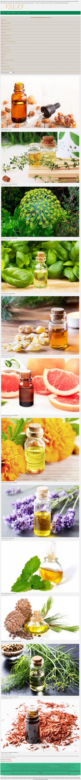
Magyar (49, 773)
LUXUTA (35, 769)
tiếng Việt (22, 775)
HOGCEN (13, 769)
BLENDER (61, 769)
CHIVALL (70, 767)
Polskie (8, 775)
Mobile (12, 773)
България (44, 775)
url (13, 767)
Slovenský (32, 775)
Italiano (32, 773)
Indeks (3, 12)
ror (16, 767)
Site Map (11, 767)
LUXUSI (31, 769)
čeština (48, 775)
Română (17, 775)
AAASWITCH (45, 767)
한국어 (56, 775)
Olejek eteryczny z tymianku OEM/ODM (9, 184)
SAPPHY (61, 767)
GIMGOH (74, 767)
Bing (23, 767)
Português (20, 773)
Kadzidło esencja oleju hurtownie (7, 355)
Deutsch (28, 773)
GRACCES (46, 769)
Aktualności (13, 12)
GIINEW (50, 769)
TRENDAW (21, 769)
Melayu (36, 775)
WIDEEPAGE (26, 767)
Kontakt (27, 12)
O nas (23, 12)
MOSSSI (17, 769)
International (74, 775)
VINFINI (41, 767)
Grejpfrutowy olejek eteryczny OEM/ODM (9, 415)
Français (24, 773)
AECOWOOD (27, 769)
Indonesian (13, 775)
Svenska (66, 773)
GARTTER (65, 767)
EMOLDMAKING (55, 767)
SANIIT (37, 767)
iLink (8, 767)
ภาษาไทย (60, 775)
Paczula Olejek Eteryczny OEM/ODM (8, 593)
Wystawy (19, 12)
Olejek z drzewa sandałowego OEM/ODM (9, 752)
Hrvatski (40, 775)
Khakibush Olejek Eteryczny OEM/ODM (9, 482)
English (70, 775)
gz (15, 767)
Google (20, 767)
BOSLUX (50, 767)
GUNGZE (42, 769)
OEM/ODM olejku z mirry (6, 129)
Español (15, 773)
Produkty (8, 12)
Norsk (62, 773)
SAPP (38, 769)
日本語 (41, 773)
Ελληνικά (52, 775)
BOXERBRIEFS (66, 769)
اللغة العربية (45, 773)
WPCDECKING (55, 769)
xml (18, 767)
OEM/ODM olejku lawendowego (7, 538)
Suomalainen (58, 773)
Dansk (53, 773)
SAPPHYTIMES (33, 767)
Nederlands (36, 773)
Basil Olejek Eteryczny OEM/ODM (8, 293)
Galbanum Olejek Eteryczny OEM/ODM (9, 238)
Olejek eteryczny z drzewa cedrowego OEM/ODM (11, 641)
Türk (64, 775)
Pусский (5, 775)
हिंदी (69, 773)
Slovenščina (27, 775)
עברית (66, 775)
